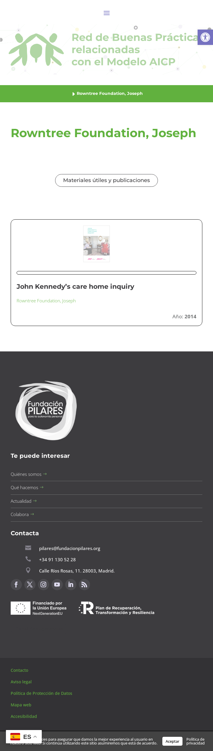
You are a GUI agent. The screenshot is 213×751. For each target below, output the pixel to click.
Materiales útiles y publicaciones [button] (106, 180)
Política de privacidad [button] (195, 741)
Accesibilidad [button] (24, 716)
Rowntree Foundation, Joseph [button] (46, 301)
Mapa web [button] (21, 705)
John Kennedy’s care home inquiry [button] (75, 287)
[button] (205, 37)
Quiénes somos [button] (26, 474)
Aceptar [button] (172, 741)
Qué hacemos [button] (24, 487)
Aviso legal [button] (22, 682)
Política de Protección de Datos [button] (42, 693)
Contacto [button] (20, 670)
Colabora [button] (20, 514)
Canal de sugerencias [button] (39, 629)
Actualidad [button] (21, 501)
